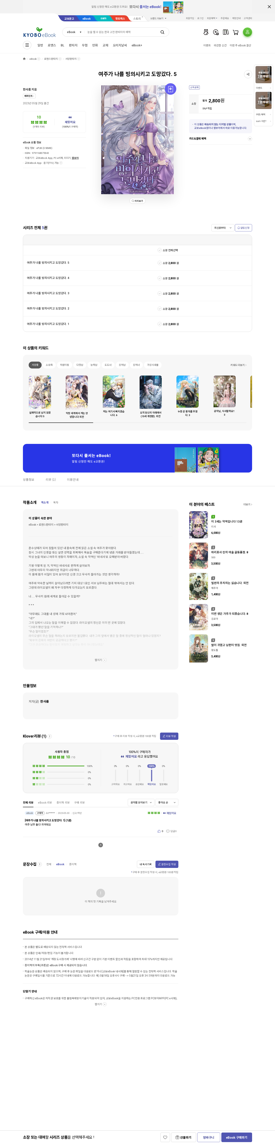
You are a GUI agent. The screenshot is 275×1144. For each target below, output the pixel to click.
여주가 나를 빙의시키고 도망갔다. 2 (48, 308)
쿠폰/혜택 (260, 114)
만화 (95, 45)
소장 (165, 263)
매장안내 (236, 18)
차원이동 (64, 365)
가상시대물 (153, 365)
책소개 (45, 502)
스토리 (137, 18)
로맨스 (52, 45)
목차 (55, 502)
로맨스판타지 (51, 58)
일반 (40, 45)
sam (103, 18)
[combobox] (73, 32)
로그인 (200, 18)
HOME (24, 59)
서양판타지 (71, 58)
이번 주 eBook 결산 (240, 45)
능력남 (94, 365)
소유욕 (49, 365)
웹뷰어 (75, 158)
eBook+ (137, 45)
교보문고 (69, 18)
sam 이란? (261, 121)
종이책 (73, 864)
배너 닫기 (269, 7)
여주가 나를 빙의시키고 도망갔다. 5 (48, 262)
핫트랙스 (120, 18)
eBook (86, 18)
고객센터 (248, 18)
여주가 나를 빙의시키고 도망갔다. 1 (48, 324)
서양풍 (35, 365)
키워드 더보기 (238, 365)
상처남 (122, 365)
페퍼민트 (28, 96)
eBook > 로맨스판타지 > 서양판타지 (48, 524)
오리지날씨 (120, 45)
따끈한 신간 (220, 45)
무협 (85, 45)
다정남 (79, 365)
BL (62, 45)
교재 (105, 45)
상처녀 (136, 365)
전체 (48, 864)
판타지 (73, 45)
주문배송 (225, 18)
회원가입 (190, 18)
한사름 (27, 89)
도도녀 (108, 365)
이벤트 (207, 45)
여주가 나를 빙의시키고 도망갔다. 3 (48, 293)
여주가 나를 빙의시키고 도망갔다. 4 (48, 278)
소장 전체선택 (170, 250)
